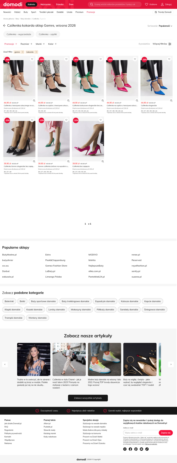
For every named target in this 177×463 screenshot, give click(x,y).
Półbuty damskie (105, 309)
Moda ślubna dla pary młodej (95, 430)
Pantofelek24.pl (96, 276)
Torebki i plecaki (46, 12)
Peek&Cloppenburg (55, 260)
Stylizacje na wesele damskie (95, 423)
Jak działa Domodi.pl (12, 423)
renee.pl (136, 254)
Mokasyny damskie (81, 309)
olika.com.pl (94, 271)
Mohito (92, 260)
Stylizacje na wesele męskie (94, 427)
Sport (33, 12)
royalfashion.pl (139, 265)
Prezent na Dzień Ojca (92, 440)
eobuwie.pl (8, 276)
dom (71, 4)
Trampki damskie (13, 317)
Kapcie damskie (152, 301)
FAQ (6, 427)
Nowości (7, 12)
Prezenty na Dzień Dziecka (94, 443)
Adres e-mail (128, 428)
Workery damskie (37, 317)
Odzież (17, 12)
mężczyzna (46, 4)
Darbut (6, 271)
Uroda (69, 12)
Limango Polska (53, 276)
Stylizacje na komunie (92, 433)
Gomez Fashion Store (56, 265)
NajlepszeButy (96, 265)
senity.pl (136, 271)
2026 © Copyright (94, 459)
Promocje (91, 12)
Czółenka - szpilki (48, 34)
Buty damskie (26, 19)
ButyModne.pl (9, 254)
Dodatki (60, 12)
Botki (22, 301)
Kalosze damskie (129, 301)
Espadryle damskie (105, 301)
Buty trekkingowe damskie (75, 301)
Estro (48, 254)
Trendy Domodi (163, 12)
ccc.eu (5, 265)
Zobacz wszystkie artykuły (88, 398)
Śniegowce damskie (154, 309)
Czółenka (36, 19)
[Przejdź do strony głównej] (12, 4)
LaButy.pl (50, 271)
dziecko (59, 4)
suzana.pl (137, 276)
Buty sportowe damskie (43, 301)
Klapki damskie (12, 309)
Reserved (136, 260)
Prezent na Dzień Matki (92, 437)
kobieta (31, 4)
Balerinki (9, 301)
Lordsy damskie (57, 309)
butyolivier (7, 260)
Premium (79, 12)
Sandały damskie (129, 309)
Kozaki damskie (34, 309)
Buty (26, 12)
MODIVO (92, 254)
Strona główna (8, 19)
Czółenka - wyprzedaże (19, 34)
